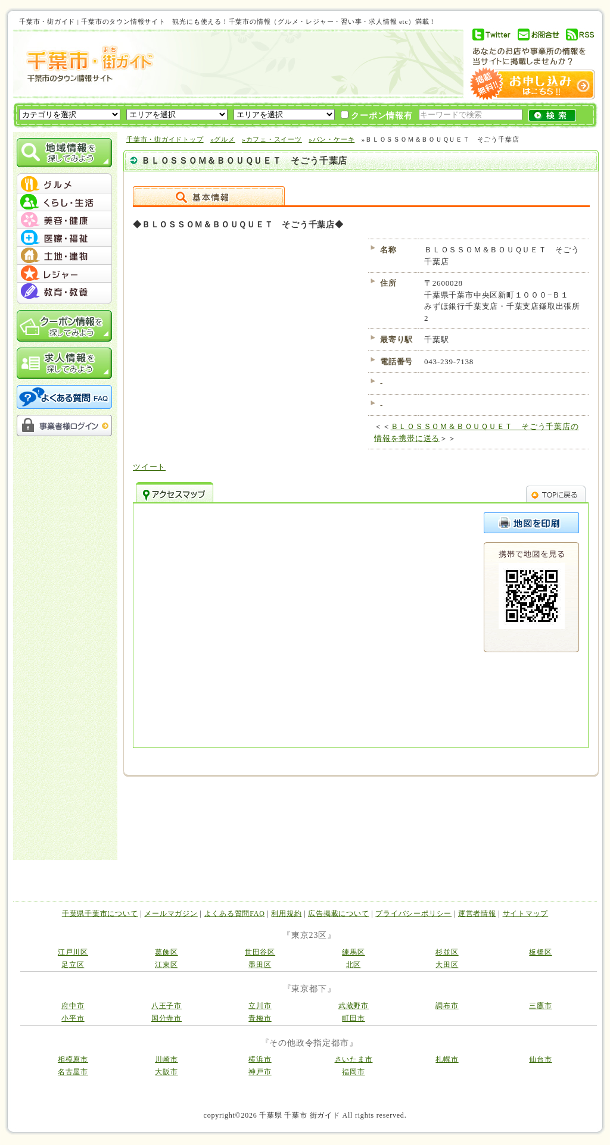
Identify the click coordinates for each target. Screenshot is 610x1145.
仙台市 (540, 1059)
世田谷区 (260, 952)
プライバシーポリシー (413, 913)
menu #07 (64, 292)
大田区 (446, 965)
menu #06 (64, 274)
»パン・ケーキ (331, 139)
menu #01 (64, 184)
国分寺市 (166, 1018)
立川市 (259, 1006)
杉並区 (446, 952)
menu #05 (64, 256)
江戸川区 (73, 952)
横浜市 (259, 1059)
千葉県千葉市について (100, 913)
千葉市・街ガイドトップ (165, 139)
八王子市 (166, 1006)
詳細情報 (209, 195)
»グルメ (222, 139)
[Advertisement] (307, 64)
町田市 (353, 1018)
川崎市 (166, 1059)
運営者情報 (477, 913)
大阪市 (166, 1072)
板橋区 (540, 952)
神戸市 (259, 1072)
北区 (354, 965)
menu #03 (64, 220)
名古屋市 (73, 1072)
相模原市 (73, 1059)
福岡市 (353, 1072)
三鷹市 (540, 1006)
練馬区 (353, 952)
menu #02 (64, 202)
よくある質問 (64, 397)
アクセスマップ (174, 492)
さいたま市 (354, 1059)
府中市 (72, 1006)
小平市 (72, 1018)
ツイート (149, 466)
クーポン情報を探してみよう (64, 326)
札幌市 (446, 1059)
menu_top (64, 175)
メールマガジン (170, 913)
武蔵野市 (353, 1006)
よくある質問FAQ (234, 913)
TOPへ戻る (556, 492)
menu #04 (64, 238)
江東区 (166, 965)
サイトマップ (526, 913)
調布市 (446, 1006)
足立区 (72, 965)
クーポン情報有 (377, 115)
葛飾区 (166, 952)
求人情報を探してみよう (64, 363)
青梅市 (259, 1018)
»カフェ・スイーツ (272, 139)
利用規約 (286, 913)
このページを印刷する (531, 522)
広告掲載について (338, 913)
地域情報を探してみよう (64, 152)
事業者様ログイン (64, 425)
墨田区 (259, 965)
